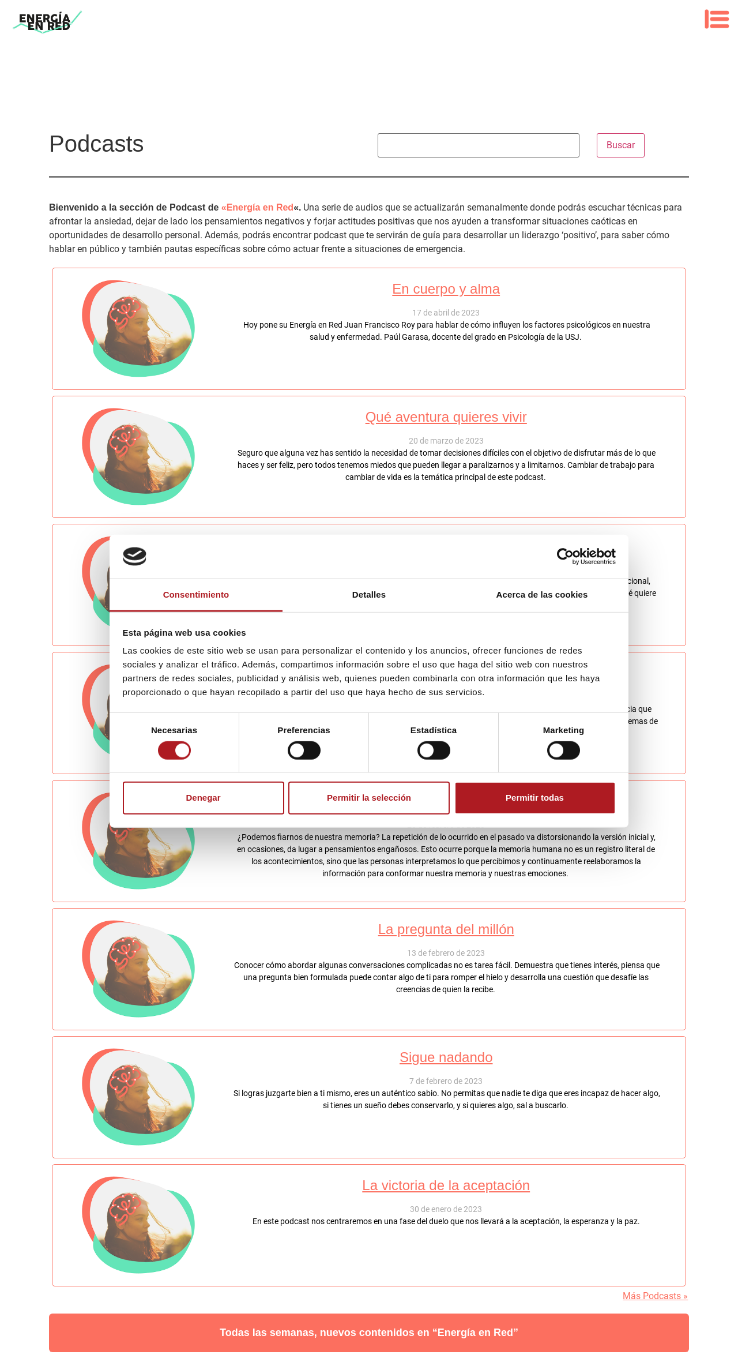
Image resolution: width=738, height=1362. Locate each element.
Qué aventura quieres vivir (446, 417)
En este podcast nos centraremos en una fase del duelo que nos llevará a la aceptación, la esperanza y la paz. (446, 1221)
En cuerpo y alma (446, 289)
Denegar (203, 797)
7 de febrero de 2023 (446, 1081)
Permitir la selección (369, 797)
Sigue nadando (446, 1057)
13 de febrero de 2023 (446, 953)
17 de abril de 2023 (446, 312)
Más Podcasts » (655, 1295)
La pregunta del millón (446, 929)
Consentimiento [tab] (196, 594)
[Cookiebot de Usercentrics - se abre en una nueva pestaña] (565, 556)
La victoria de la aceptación (446, 1185)
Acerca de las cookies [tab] (542, 594)
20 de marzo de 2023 (446, 440)
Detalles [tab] (369, 594)
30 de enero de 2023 (446, 1209)
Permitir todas (535, 797)
